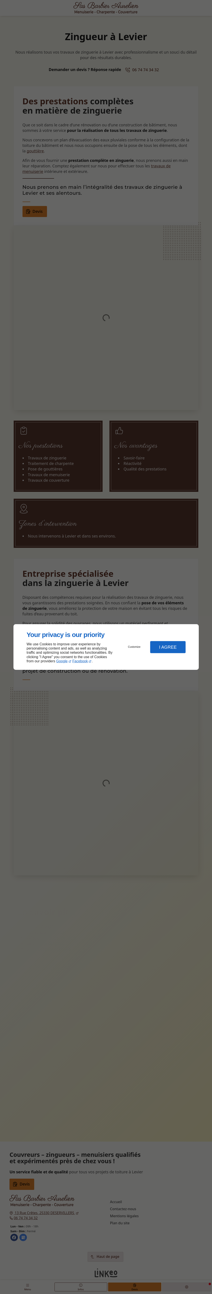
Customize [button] (134, 646)
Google (62, 661)
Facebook (80, 661)
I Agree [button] (168, 647)
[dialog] (106, 647)
